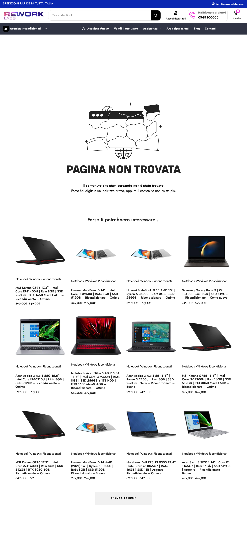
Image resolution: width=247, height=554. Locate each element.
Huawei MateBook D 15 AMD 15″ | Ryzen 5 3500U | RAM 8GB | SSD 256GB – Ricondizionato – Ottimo (150, 294)
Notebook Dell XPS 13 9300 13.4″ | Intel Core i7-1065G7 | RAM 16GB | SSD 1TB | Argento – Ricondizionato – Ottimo (151, 467)
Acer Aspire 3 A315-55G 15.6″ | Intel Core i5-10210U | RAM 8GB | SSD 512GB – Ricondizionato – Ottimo (39, 381)
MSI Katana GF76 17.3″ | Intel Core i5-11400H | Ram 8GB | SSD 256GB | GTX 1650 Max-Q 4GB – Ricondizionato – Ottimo (39, 293)
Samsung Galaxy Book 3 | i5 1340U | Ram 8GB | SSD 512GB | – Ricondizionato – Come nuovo (205, 294)
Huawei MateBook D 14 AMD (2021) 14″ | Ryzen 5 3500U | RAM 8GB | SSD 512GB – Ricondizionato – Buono (92, 467)
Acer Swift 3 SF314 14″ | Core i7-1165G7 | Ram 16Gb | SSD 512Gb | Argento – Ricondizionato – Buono (206, 467)
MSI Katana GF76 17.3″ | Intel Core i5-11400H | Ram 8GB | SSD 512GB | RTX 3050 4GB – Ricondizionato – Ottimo (39, 467)
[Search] (156, 15)
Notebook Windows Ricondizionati (38, 279)
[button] (236, 15)
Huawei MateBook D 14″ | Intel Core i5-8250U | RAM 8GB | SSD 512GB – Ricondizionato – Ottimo (95, 294)
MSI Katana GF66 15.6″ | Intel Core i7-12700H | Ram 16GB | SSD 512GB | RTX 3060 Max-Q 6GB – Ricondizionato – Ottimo (206, 381)
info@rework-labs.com (230, 4)
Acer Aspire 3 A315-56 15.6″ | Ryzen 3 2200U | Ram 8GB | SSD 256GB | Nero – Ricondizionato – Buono (150, 381)
